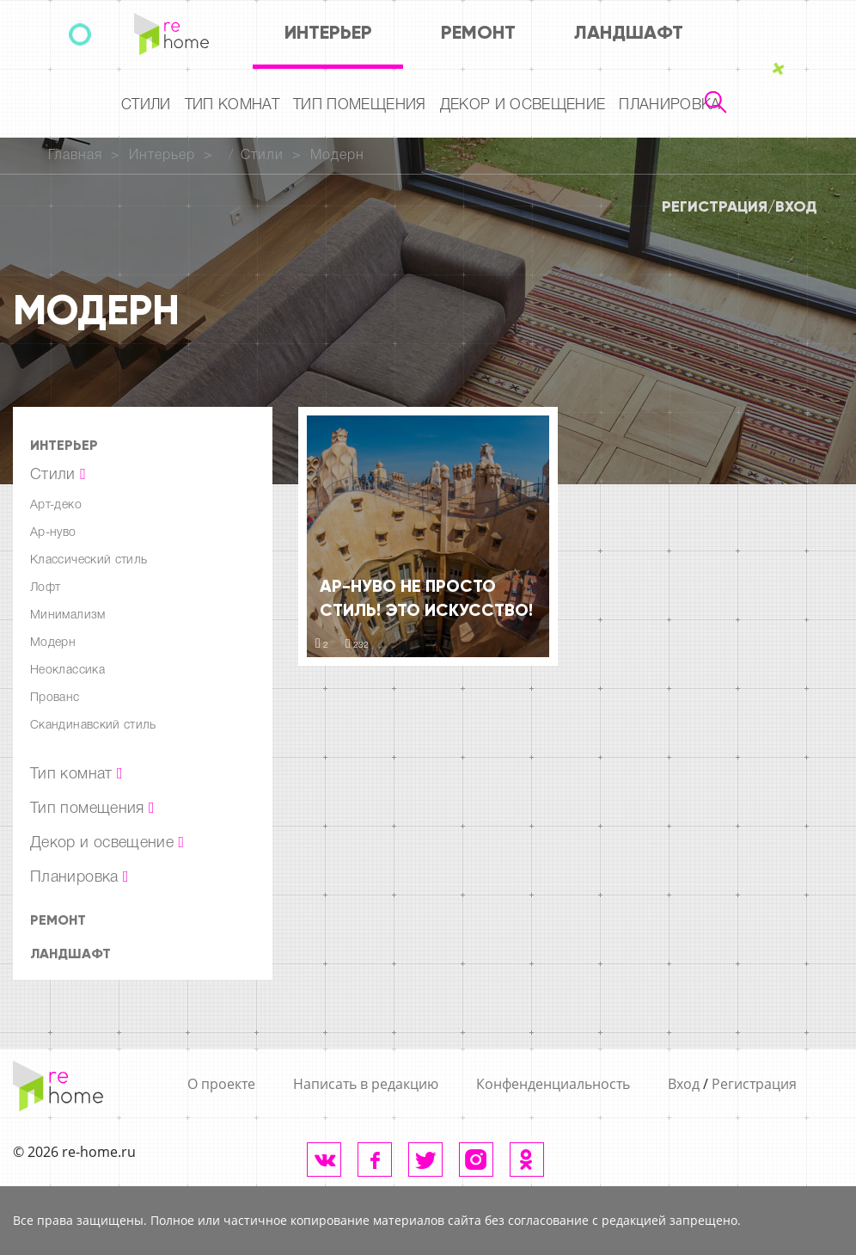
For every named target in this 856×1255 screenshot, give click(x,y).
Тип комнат (232, 105)
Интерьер (328, 32)
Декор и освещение (523, 105)
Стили (146, 105)
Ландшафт (628, 32)
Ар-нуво (53, 532)
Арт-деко (56, 505)
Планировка (669, 105)
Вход (796, 206)
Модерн (337, 156)
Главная (75, 156)
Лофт (45, 588)
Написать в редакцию (365, 1083)
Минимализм (68, 615)
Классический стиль (88, 560)
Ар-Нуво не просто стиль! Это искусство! (426, 597)
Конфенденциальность (553, 1083)
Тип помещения (359, 105)
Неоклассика (67, 670)
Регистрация (714, 206)
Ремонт (478, 32)
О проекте (221, 1083)
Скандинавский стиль (93, 725)
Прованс (55, 698)
